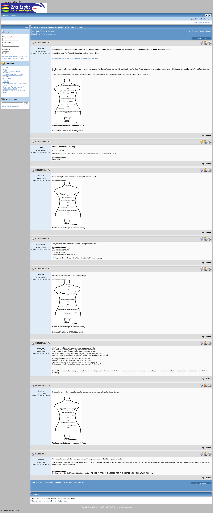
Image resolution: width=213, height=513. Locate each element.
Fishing (5, 80)
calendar (202, 19)
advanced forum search (10, 106)
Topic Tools (201, 38)
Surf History (7, 78)
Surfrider (6, 76)
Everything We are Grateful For (14, 87)
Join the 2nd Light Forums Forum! (15, 56)
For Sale (6, 82)
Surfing (5, 67)
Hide (27, 27)
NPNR (5, 69)
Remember (6, 49)
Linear (188, 31)
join (192, 19)
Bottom (208, 135)
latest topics (199, 22)
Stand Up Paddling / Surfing (13, 74)
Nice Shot (6, 73)
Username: (6, 37)
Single (202, 31)
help (197, 19)
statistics (208, 22)
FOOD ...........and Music (11, 71)
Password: (6, 43)
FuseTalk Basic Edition (89, 507)
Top (202, 135)
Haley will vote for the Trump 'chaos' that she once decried (75, 58)
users (49, 501)
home (209, 19)
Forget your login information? (13, 58)
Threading (195, 31)
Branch (208, 31)
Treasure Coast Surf (10, 89)
